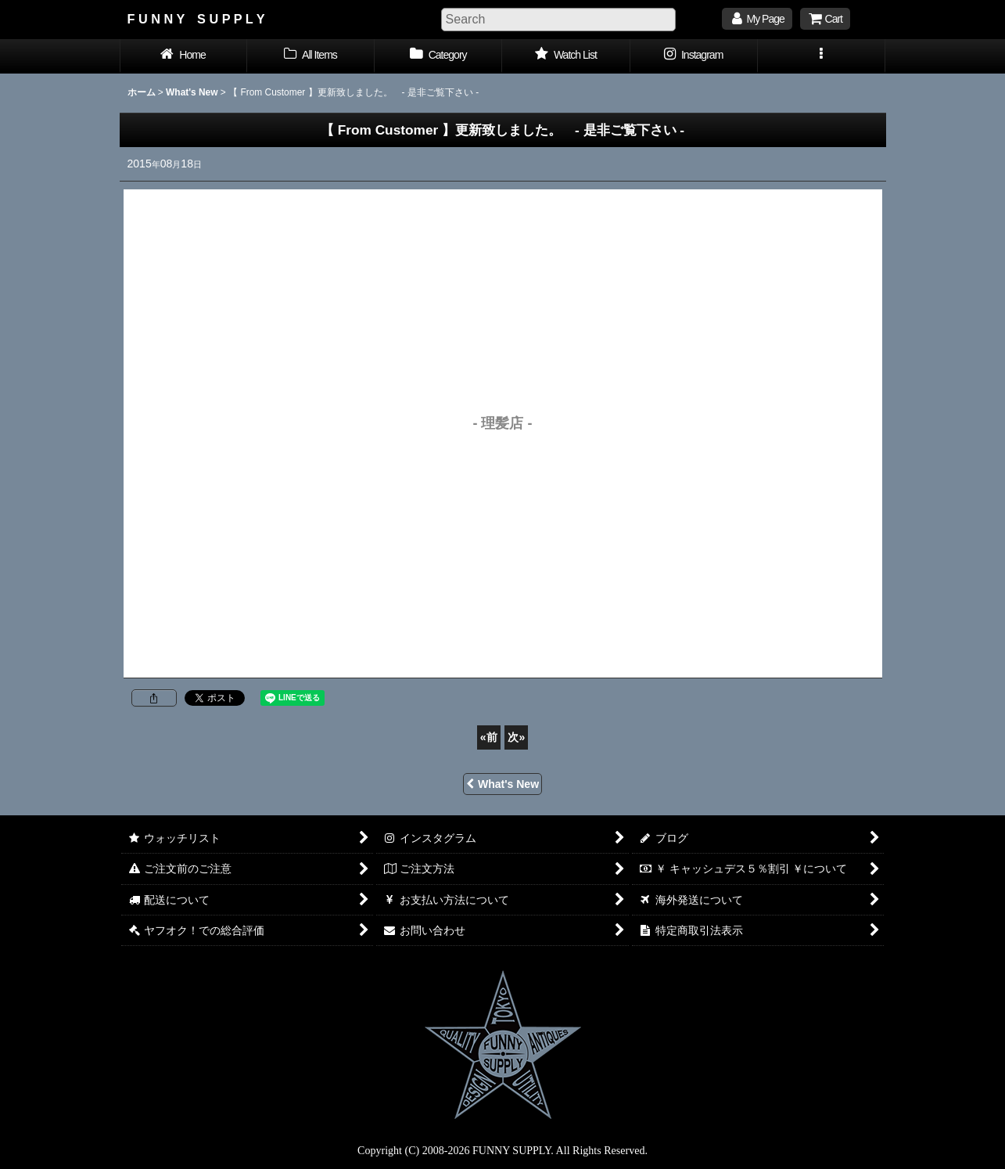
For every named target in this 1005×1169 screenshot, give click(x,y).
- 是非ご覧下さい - (509, 130)
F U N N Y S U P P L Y (196, 19)
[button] (821, 56)
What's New (502, 784)
